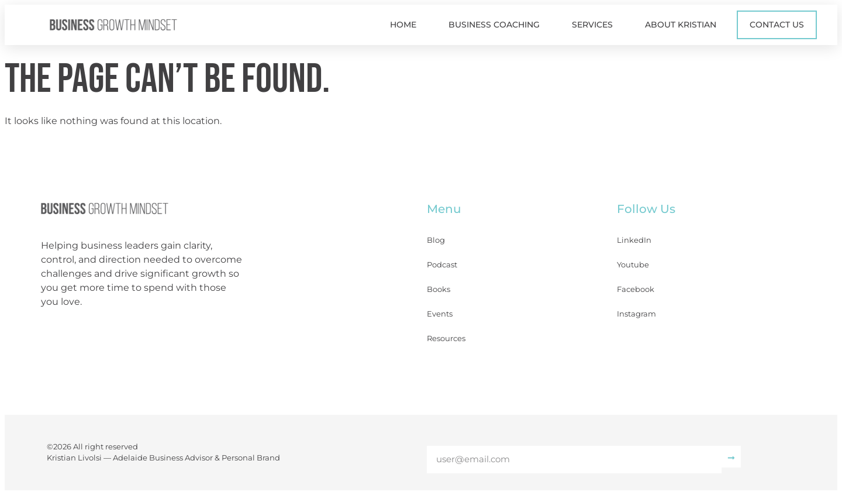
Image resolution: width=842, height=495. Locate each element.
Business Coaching (494, 24)
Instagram (636, 313)
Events (440, 313)
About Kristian (680, 24)
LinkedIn (634, 240)
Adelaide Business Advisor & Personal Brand (196, 457)
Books (438, 289)
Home (403, 24)
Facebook (635, 289)
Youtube (633, 264)
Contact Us (777, 24)
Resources (446, 338)
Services (592, 24)
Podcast (442, 264)
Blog (436, 240)
